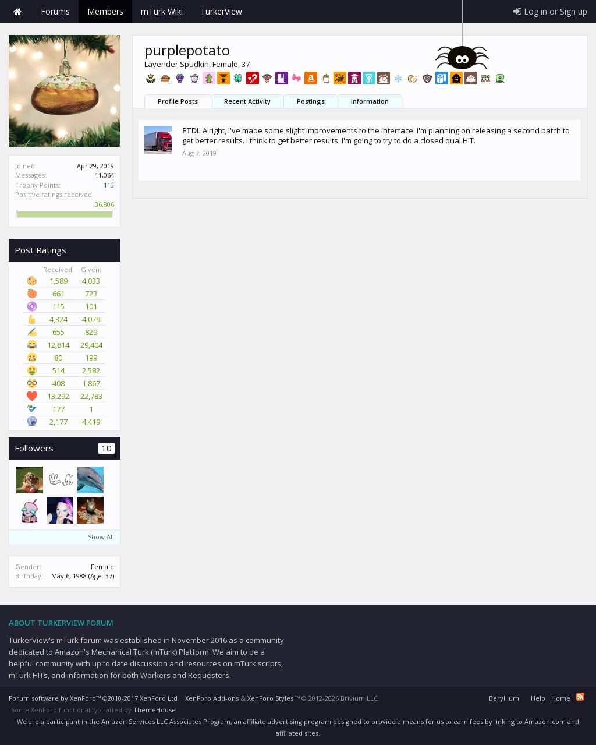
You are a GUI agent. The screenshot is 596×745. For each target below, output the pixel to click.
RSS (580, 697)
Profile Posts (178, 101)
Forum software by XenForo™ (94, 698)
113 (109, 185)
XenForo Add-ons (212, 698)
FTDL (191, 130)
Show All (101, 536)
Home (17, 11)
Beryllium (504, 698)
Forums (55, 11)
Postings (311, 101)
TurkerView (221, 11)
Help (538, 698)
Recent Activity (247, 101)
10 (106, 448)
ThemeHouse (154, 709)
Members (105, 11)
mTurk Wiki (162, 11)
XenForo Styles (270, 698)
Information (370, 101)
